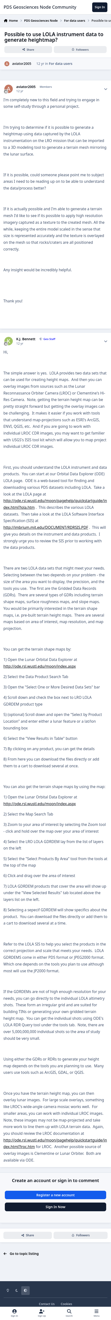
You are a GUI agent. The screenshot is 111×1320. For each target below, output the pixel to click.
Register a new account (55, 1195)
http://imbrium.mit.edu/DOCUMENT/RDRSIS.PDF (45, 527)
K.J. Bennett (25, 339)
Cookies (66, 1304)
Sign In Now (55, 1206)
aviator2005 (21, 63)
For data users (60, 63)
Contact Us (47, 1304)
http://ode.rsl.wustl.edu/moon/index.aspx (39, 666)
